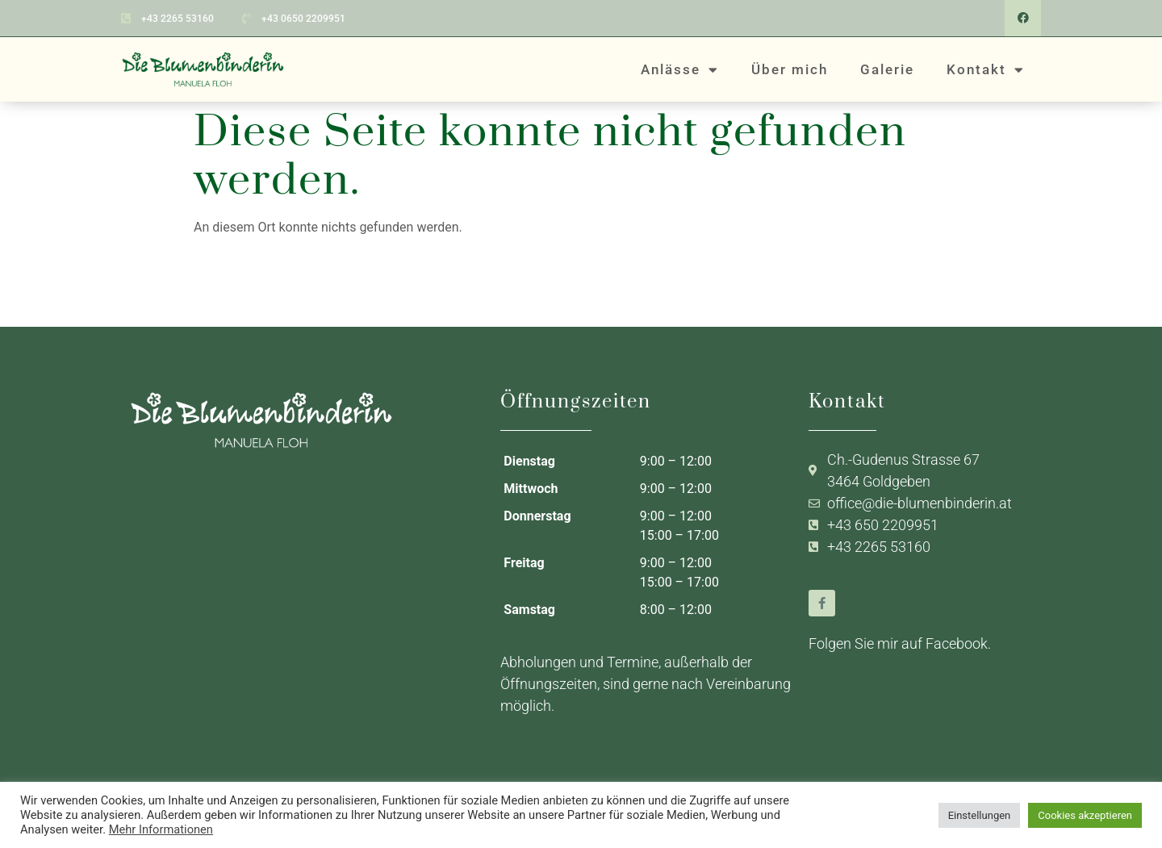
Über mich (789, 69)
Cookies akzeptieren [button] (1085, 815)
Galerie (887, 69)
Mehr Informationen (161, 829)
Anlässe (680, 69)
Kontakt (986, 69)
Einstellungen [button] (979, 815)
